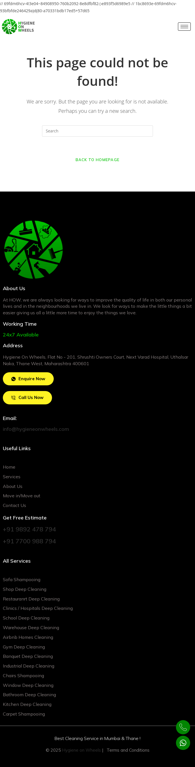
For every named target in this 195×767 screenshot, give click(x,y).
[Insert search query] (97, 131)
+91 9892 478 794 (29, 529)
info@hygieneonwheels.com (36, 429)
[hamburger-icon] (184, 26)
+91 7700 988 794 (29, 541)
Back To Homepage (98, 159)
